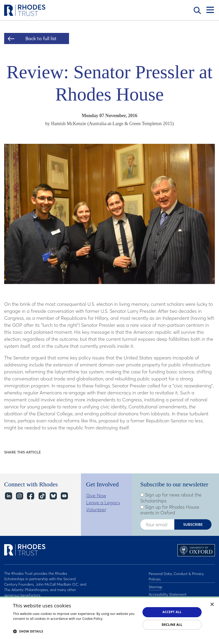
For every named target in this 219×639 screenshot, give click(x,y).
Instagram (19, 496)
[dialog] (109, 618)
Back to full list (41, 38)
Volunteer (96, 510)
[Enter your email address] (157, 524)
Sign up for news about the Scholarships (171, 498)
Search (197, 10)
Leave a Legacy (103, 503)
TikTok (42, 496)
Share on (48, 452)
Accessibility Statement (168, 592)
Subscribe (193, 524)
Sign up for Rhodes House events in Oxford (169, 510)
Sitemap (155, 585)
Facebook (30, 496)
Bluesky (53, 496)
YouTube (64, 496)
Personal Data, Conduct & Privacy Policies (176, 576)
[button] (75, 631)
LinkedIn (8, 496)
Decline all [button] (172, 624)
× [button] (212, 604)
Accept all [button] (172, 612)
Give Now (96, 496)
